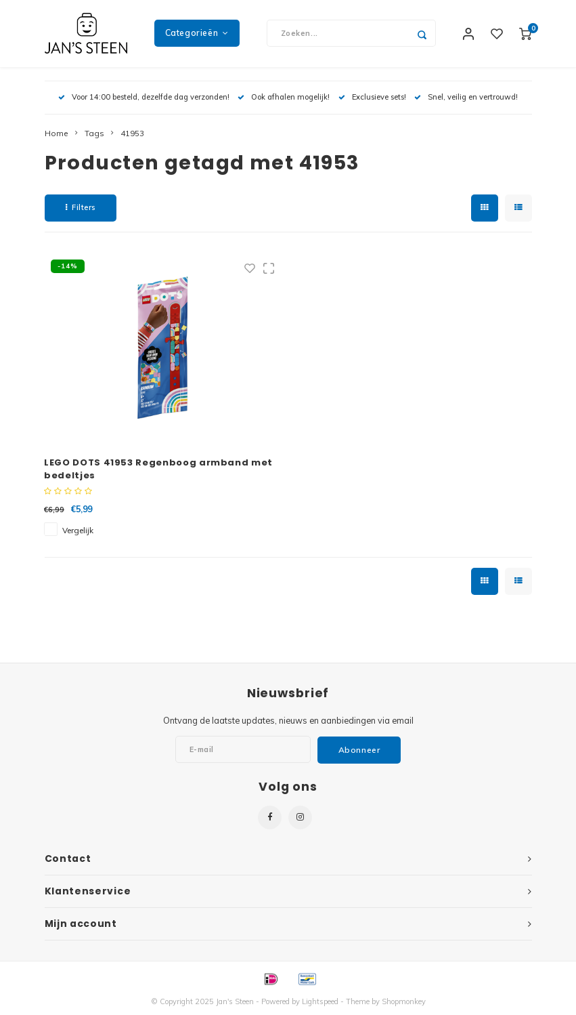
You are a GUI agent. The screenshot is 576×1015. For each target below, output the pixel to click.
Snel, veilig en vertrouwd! (466, 97)
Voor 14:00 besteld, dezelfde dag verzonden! (143, 97)
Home (56, 134)
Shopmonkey (404, 1002)
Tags (94, 134)
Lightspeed (320, 1002)
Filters (80, 208)
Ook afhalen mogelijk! (284, 97)
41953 (132, 134)
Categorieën (197, 33)
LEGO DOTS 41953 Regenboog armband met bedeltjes (158, 470)
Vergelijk (77, 531)
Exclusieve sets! (372, 97)
